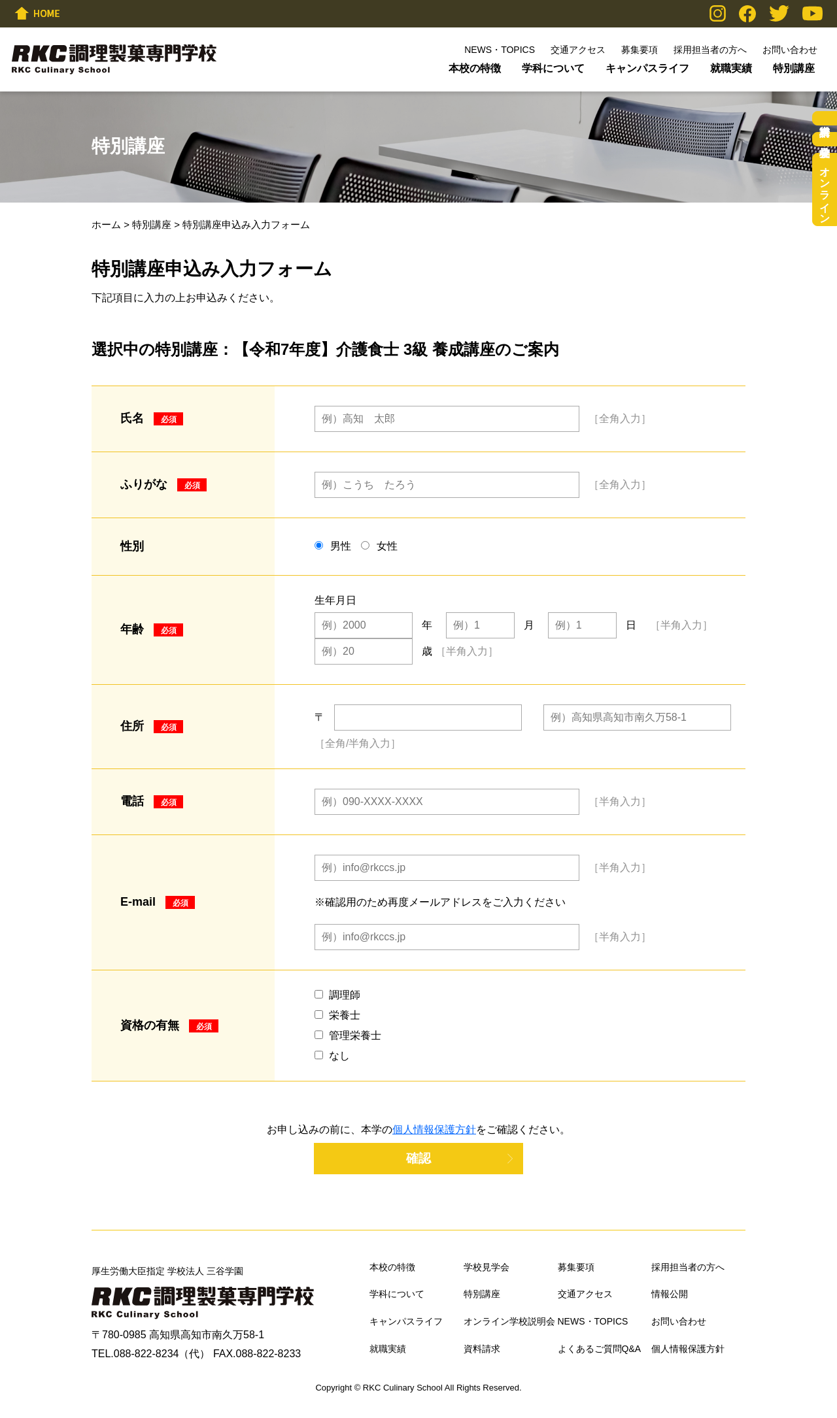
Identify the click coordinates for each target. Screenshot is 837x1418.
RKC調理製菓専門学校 (114, 59)
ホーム (106, 224)
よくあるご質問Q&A (599, 1349)
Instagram (717, 13)
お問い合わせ (789, 49)
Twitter (779, 13)
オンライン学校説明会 (824, 189)
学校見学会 (824, 139)
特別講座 (794, 68)
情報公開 (669, 1294)
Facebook (747, 13)
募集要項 (639, 49)
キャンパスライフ (647, 68)
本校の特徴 (475, 68)
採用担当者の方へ (710, 49)
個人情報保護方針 (434, 1129)
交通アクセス (578, 49)
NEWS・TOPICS (499, 49)
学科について (553, 68)
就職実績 (731, 68)
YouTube (812, 13)
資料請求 (824, 118)
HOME (37, 13)
